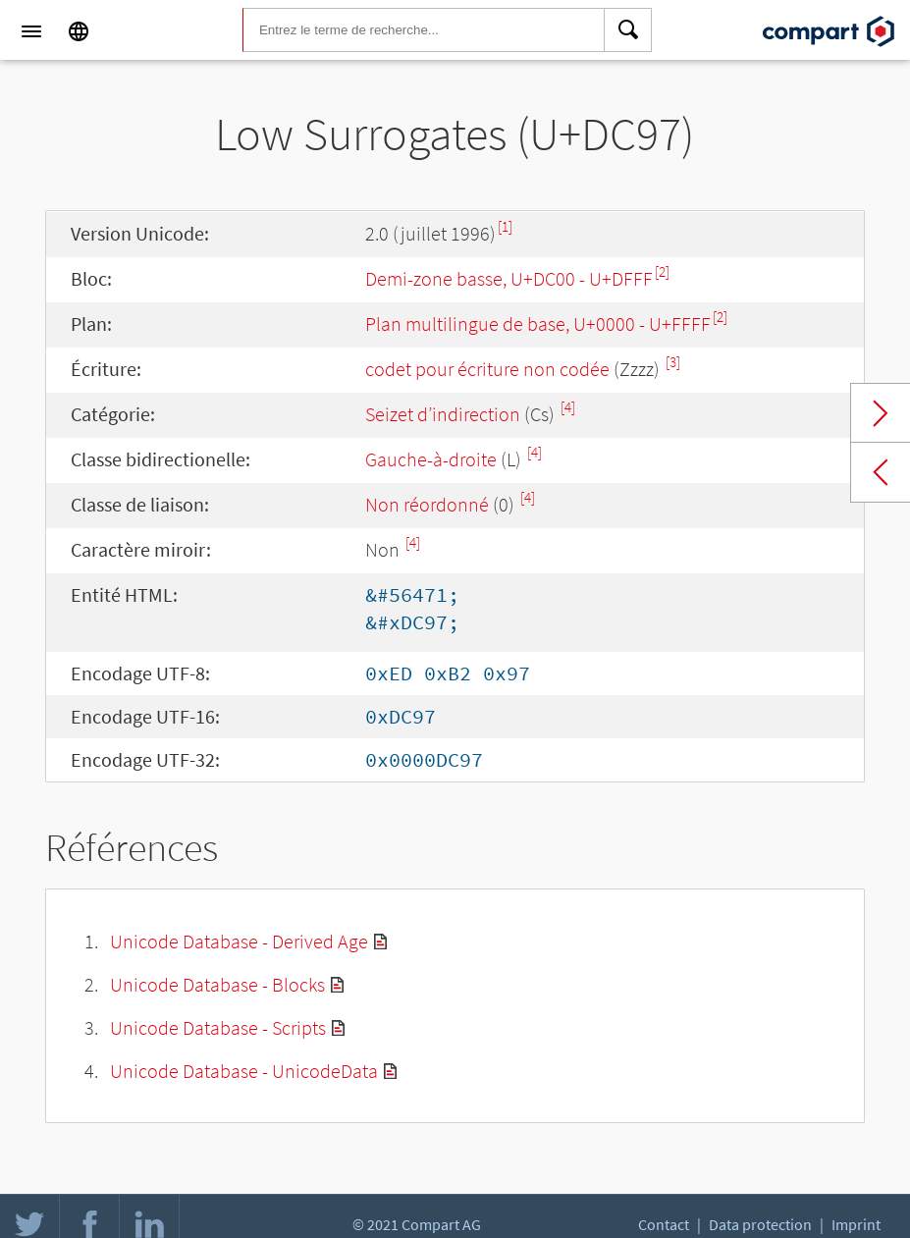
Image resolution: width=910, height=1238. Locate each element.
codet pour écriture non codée (487, 368)
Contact (663, 1224)
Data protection (760, 1224)
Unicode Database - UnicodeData (244, 1070)
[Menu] (31, 31)
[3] (673, 361)
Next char (880, 413)
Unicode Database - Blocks (217, 984)
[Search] (628, 31)
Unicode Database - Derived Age (239, 941)
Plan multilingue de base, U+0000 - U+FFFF (538, 323)
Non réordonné (427, 504)
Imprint (856, 1224)
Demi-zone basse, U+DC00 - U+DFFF (509, 278)
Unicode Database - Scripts (218, 1027)
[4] (568, 407)
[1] (505, 226)
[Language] (78, 31)
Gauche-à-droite (431, 459)
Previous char (880, 472)
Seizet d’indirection (442, 414)
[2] (662, 271)
